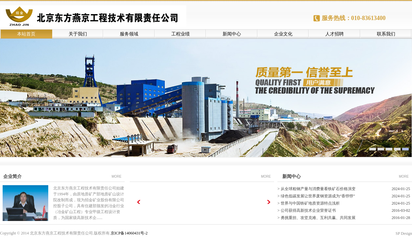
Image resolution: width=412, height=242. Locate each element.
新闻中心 (232, 34)
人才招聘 (334, 34)
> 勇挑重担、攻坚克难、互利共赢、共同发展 (316, 217)
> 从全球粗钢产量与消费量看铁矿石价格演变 (316, 189)
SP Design (404, 233)
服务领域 (129, 34)
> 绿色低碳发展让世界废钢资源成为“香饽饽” (316, 196)
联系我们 (386, 34)
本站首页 (26, 34)
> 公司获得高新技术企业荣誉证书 (306, 210)
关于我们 (78, 34)
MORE (116, 176)
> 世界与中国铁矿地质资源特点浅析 (308, 203)
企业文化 (283, 34)
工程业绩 (180, 34)
